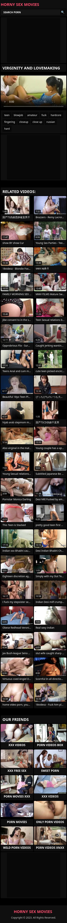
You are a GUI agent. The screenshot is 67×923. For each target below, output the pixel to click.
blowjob (18, 115)
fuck (44, 115)
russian (50, 122)
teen (7, 115)
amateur (32, 115)
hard (7, 128)
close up (37, 122)
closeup (23, 122)
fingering (9, 122)
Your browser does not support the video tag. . (33, 91)
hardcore (56, 115)
